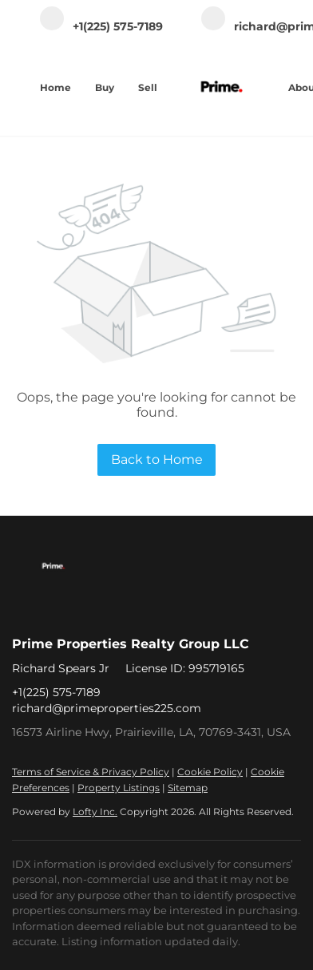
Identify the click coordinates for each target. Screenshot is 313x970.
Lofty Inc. (95, 812)
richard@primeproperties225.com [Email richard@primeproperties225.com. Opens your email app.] (106, 708)
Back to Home (157, 459)
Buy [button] (104, 87)
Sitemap (188, 788)
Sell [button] (147, 87)
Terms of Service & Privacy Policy (90, 772)
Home (55, 87)
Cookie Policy (210, 772)
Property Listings (118, 788)
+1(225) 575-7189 (56, 692)
